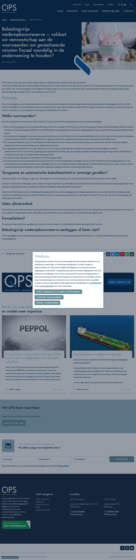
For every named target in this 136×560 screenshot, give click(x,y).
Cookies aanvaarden (49, 297)
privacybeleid (46, 286)
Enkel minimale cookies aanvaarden (58, 291)
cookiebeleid (95, 283)
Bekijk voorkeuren (47, 302)
